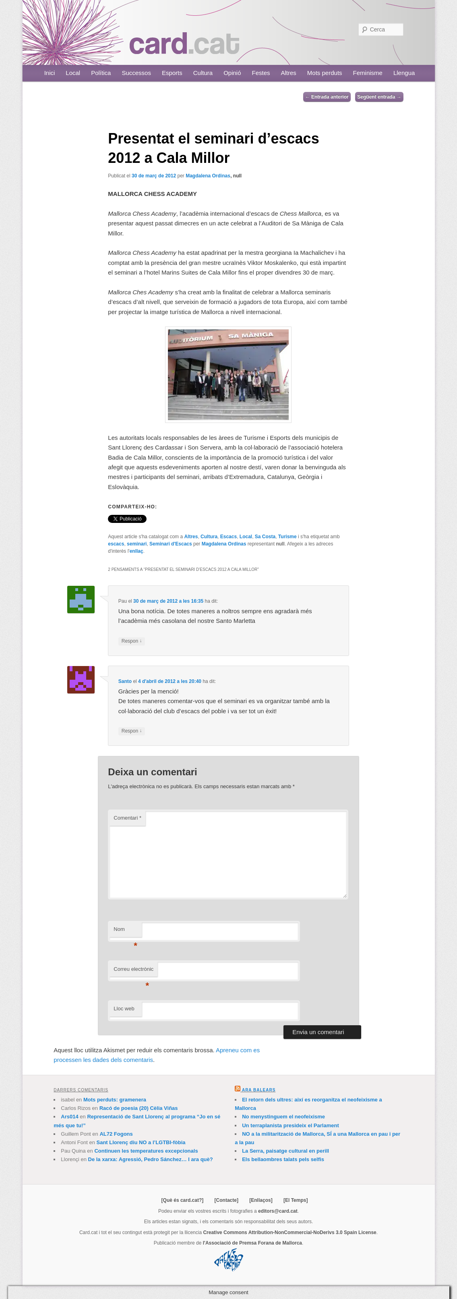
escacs (116, 544)
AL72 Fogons (115, 1134)
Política (101, 72)
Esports (172, 72)
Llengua (404, 72)
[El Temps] (295, 1200)
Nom (125, 931)
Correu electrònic (133, 971)
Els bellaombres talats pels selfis (283, 1159)
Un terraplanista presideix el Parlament (290, 1125)
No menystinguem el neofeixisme (283, 1117)
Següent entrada (379, 97)
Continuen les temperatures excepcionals (146, 1151)
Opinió (232, 72)
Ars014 (69, 1117)
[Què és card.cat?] (182, 1200)
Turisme (287, 536)
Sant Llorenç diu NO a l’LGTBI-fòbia (141, 1142)
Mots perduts (324, 72)
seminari (137, 544)
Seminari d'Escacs (170, 544)
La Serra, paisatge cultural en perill (285, 1151)
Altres (288, 72)
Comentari (127, 818)
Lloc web (124, 1008)
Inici (49, 72)
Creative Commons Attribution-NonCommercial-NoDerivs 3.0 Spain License (289, 1232)
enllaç (136, 551)
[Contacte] (226, 1200)
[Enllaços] (260, 1200)
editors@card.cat (278, 1211)
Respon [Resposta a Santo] (132, 731)
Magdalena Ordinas (208, 176)
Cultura (203, 72)
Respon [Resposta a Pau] (132, 641)
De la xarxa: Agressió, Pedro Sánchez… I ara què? (150, 1159)
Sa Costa (265, 536)
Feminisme (368, 72)
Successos (136, 72)
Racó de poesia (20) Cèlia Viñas (138, 1108)
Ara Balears (258, 1090)
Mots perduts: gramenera (114, 1100)
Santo (125, 681)
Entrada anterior (327, 97)
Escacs (228, 536)
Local (73, 72)
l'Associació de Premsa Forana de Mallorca (252, 1243)
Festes (261, 72)
